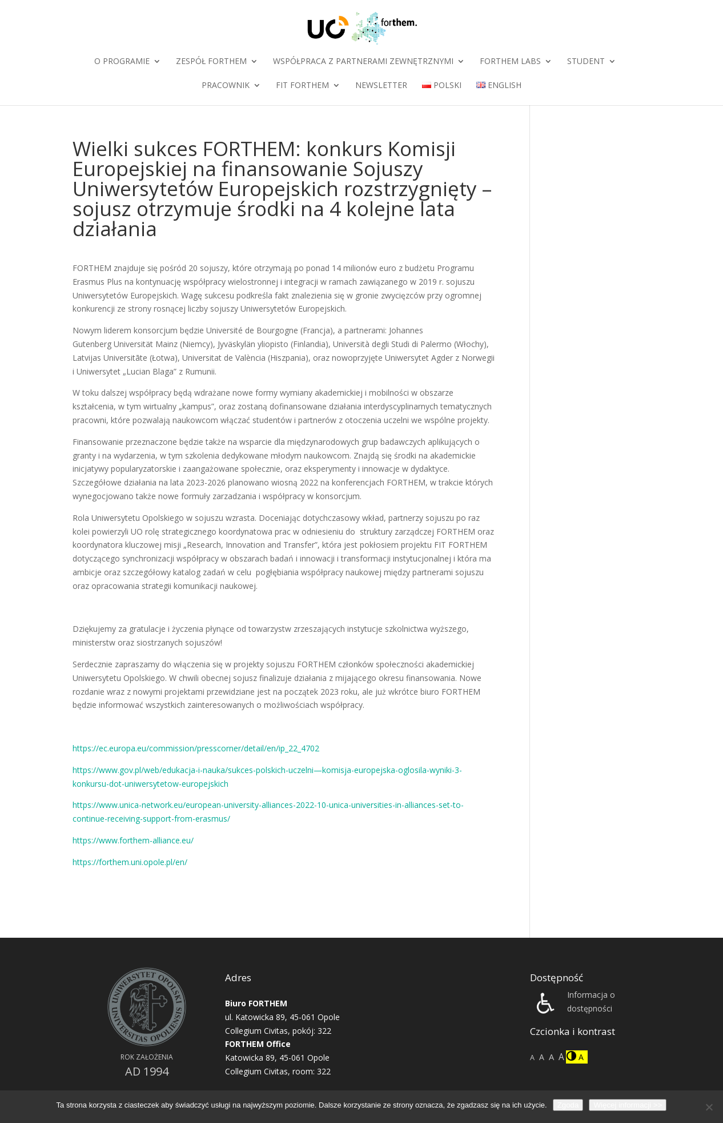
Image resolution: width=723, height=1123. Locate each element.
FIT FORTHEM (302, 85)
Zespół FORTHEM (211, 61)
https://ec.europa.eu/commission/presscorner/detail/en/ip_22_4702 (196, 748)
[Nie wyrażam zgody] (708, 1107)
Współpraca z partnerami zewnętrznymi (363, 61)
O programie (122, 61)
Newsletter (381, 85)
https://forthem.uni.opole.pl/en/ (130, 862)
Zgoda (568, 1105)
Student (586, 61)
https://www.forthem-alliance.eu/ (133, 840)
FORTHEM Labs (510, 61)
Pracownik (226, 85)
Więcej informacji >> (627, 1105)
